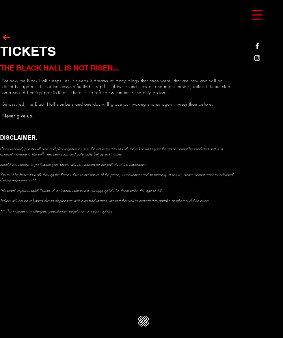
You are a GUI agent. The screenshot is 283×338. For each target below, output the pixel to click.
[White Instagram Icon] (257, 58)
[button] (257, 15)
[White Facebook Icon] (257, 46)
